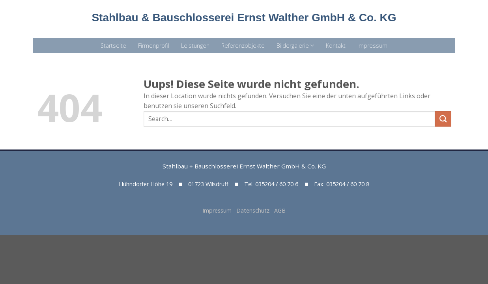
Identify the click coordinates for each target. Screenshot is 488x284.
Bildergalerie (295, 46)
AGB (280, 210)
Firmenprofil (153, 45)
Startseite (113, 45)
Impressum (372, 45)
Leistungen (195, 45)
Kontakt (336, 45)
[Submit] (443, 119)
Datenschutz (255, 210)
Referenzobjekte (243, 45)
